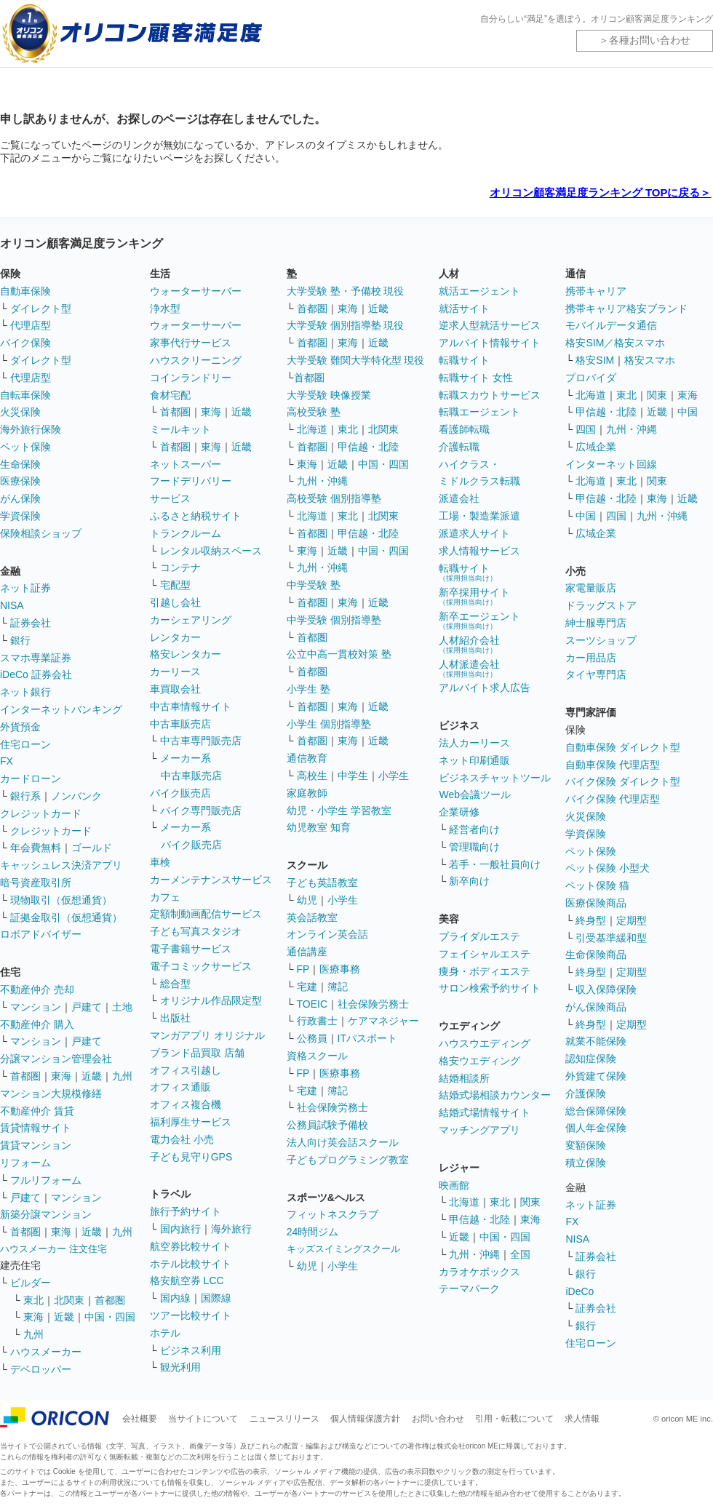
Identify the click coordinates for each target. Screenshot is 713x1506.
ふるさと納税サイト (196, 516)
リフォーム (25, 1162)
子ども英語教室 (322, 882)
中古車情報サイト (190, 706)
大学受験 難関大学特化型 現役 (356, 360)
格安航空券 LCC (187, 1280)
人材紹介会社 (469, 644)
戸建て (86, 1007)
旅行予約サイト (185, 1211)
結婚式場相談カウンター (495, 1095)
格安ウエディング (479, 1061)
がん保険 (20, 498)
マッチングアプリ (479, 1130)
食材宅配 (170, 395)
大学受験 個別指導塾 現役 (346, 325)
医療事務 (339, 969)
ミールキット (180, 429)
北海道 (312, 429)
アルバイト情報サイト (490, 342)
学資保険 (20, 516)
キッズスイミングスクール (343, 1248)
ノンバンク (76, 796)
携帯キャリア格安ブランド (626, 308)
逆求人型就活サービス (490, 325)
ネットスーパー (185, 464)
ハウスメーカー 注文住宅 (53, 1248)
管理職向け (474, 847)
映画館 (454, 1185)
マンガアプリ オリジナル (207, 1035)
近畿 (91, 1076)
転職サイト (464, 360)
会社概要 (139, 1419)
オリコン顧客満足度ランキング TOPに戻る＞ (601, 192)
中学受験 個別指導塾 (334, 620)
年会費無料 (35, 847)
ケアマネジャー (383, 1021)
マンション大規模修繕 (51, 1093)
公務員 (312, 1038)
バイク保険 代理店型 (612, 799)
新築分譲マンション (46, 1214)
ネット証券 (25, 588)
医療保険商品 (595, 903)
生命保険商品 (595, 954)
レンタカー (175, 637)
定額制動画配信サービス (206, 914)
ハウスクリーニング (196, 360)
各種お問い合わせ (649, 40)
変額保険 (585, 1145)
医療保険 (20, 481)
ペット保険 (25, 447)
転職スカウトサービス (490, 395)
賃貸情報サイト (35, 1128)
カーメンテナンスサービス (211, 879)
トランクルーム (185, 533)
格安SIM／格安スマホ (615, 342)
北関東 (69, 1300)
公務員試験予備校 (327, 1125)
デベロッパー (40, 1369)
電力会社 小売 (182, 1139)
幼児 (307, 900)
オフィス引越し (185, 1070)
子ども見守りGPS (191, 1157)
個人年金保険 (595, 1128)
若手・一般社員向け (495, 864)
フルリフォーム (45, 1180)
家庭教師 (307, 793)
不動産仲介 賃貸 (37, 1111)
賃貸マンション (35, 1145)
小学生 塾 (308, 689)
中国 (687, 412)
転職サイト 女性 (476, 377)
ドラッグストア (601, 605)
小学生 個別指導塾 (329, 724)
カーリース (175, 671)
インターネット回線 (611, 464)
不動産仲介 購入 (37, 1024)
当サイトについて (203, 1419)
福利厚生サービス (190, 1122)
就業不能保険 (595, 1041)
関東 (530, 1202)
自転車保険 (25, 395)
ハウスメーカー (45, 1352)
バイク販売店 (180, 793)
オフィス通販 (180, 1087)
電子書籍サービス (190, 949)
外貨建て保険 (595, 1076)
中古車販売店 (180, 724)
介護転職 (459, 447)
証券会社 (30, 623)
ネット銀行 (25, 692)
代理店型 (30, 325)
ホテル (165, 1333)
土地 (122, 1007)
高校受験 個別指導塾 (334, 498)
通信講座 (307, 951)
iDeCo (579, 1291)
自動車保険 (25, 291)
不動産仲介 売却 (37, 989)
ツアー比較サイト (190, 1315)
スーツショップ (601, 640)
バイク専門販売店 (201, 810)
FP (303, 969)
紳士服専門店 (595, 623)
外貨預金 (20, 727)
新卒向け (469, 881)
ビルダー (30, 1282)
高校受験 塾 (313, 412)
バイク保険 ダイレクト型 (622, 781)
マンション (35, 1007)
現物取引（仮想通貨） (61, 900)
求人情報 (582, 1419)
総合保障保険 (595, 1111)
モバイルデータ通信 (611, 325)
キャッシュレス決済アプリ (61, 865)
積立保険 (585, 1162)
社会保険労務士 (373, 1004)
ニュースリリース (284, 1419)
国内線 (175, 1298)
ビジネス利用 (190, 1350)
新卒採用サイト (474, 596)
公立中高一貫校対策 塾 (339, 654)
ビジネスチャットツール (495, 778)
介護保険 (585, 1093)
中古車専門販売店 (201, 740)
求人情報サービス (479, 551)
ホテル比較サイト (190, 1264)
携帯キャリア (595, 291)
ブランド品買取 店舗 (197, 1053)
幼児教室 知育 (319, 827)
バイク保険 (25, 342)
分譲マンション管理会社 (56, 1058)
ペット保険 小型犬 (607, 868)
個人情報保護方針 (365, 1419)
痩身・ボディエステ (484, 971)
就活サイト (464, 308)
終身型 (590, 920)
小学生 (393, 775)
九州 (122, 1076)
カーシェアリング (190, 620)
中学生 (353, 775)
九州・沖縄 (322, 481)
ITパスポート (367, 1038)
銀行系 (25, 796)
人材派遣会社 (469, 668)
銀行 (20, 640)
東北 (33, 1300)
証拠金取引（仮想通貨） (66, 917)
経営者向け (474, 829)
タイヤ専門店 (595, 674)
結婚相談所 (464, 1078)
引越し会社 (175, 602)
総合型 (175, 983)
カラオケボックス (479, 1272)
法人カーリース (474, 743)
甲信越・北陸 (368, 447)
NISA (12, 605)
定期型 (631, 920)
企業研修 (459, 812)
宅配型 (175, 585)
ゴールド (91, 847)
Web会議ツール (475, 794)
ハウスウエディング (484, 1043)
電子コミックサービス (201, 966)
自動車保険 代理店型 (612, 764)
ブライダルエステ (479, 936)
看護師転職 (464, 429)
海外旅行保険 (30, 429)
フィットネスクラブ (332, 1214)
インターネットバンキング (61, 709)
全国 (520, 1254)
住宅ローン (25, 744)
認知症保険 (590, 1058)
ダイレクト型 (40, 308)
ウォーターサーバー (196, 291)
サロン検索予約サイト (490, 988)
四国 (585, 429)
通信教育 (307, 758)
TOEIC (312, 1004)
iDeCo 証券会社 (36, 674)
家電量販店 (590, 588)
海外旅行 (231, 1229)
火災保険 (20, 412)
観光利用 (180, 1367)
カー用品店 (590, 658)
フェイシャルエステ (484, 954)
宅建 (307, 986)
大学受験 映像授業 (329, 395)
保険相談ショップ (40, 533)
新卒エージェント (479, 620)
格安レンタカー (185, 654)
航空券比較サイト (190, 1246)
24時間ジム (313, 1232)
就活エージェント (479, 291)
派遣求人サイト (474, 533)
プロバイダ (590, 377)
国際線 (216, 1298)
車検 (160, 862)
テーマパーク (469, 1288)
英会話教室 (312, 917)
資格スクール (317, 1055)
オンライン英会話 (327, 934)
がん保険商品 (595, 1007)
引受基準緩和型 (611, 938)
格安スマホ (649, 360)
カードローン (30, 778)
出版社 (175, 1018)
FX (6, 761)
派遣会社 (459, 498)
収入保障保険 (606, 989)
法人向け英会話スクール (343, 1142)
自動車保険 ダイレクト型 (622, 747)
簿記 (337, 986)
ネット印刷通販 (474, 760)
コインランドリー (190, 377)
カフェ (165, 897)
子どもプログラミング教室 (348, 1160)
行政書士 (317, 1021)
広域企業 (595, 447)
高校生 (312, 775)
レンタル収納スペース (211, 551)
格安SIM (594, 360)
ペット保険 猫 (597, 885)
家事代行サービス (190, 342)
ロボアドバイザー (40, 934)
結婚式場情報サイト (484, 1112)
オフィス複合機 (185, 1104)
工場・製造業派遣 (479, 516)
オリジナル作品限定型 (211, 1000)
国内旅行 (180, 1229)
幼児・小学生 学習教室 (339, 810)
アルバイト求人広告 (484, 687)
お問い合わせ (438, 1419)
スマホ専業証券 (35, 658)
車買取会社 (175, 689)
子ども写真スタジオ (196, 931)
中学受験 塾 (313, 585)
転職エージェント (479, 412)
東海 (61, 1076)
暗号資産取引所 (35, 882)
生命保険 (20, 464)
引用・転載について (514, 1419)
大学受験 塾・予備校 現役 (346, 291)
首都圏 (25, 1076)
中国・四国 (109, 1317)
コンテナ (180, 567)
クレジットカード (40, 813)
